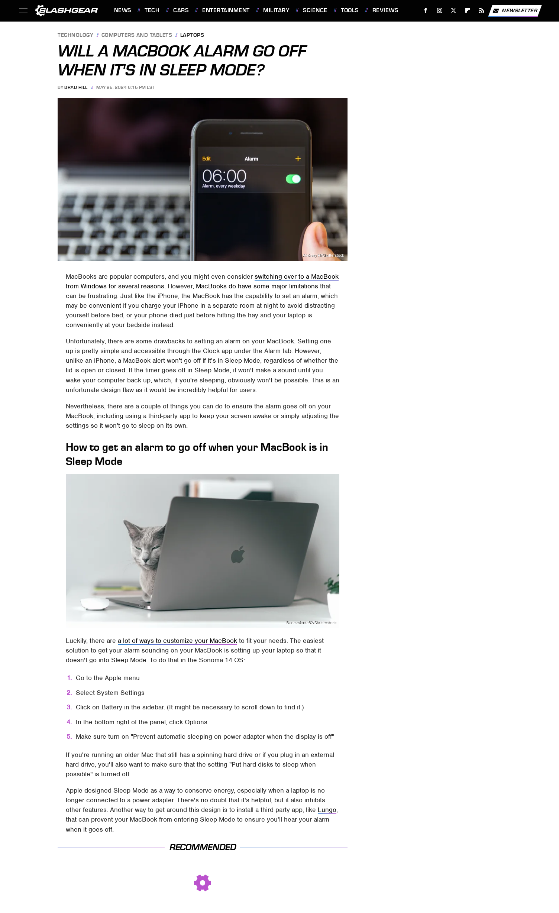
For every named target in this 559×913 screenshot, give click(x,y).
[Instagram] (439, 10)
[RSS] (481, 10)
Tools (350, 10)
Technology (75, 35)
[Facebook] (425, 10)
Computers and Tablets (136, 35)
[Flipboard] (467, 10)
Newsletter (514, 10)
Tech (152, 10)
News (122, 10)
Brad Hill (76, 87)
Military (276, 10)
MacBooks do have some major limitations (257, 286)
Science (315, 10)
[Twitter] (453, 10)
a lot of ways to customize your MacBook (177, 641)
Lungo (327, 810)
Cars (180, 10)
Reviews (385, 10)
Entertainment (226, 10)
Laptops (192, 35)
